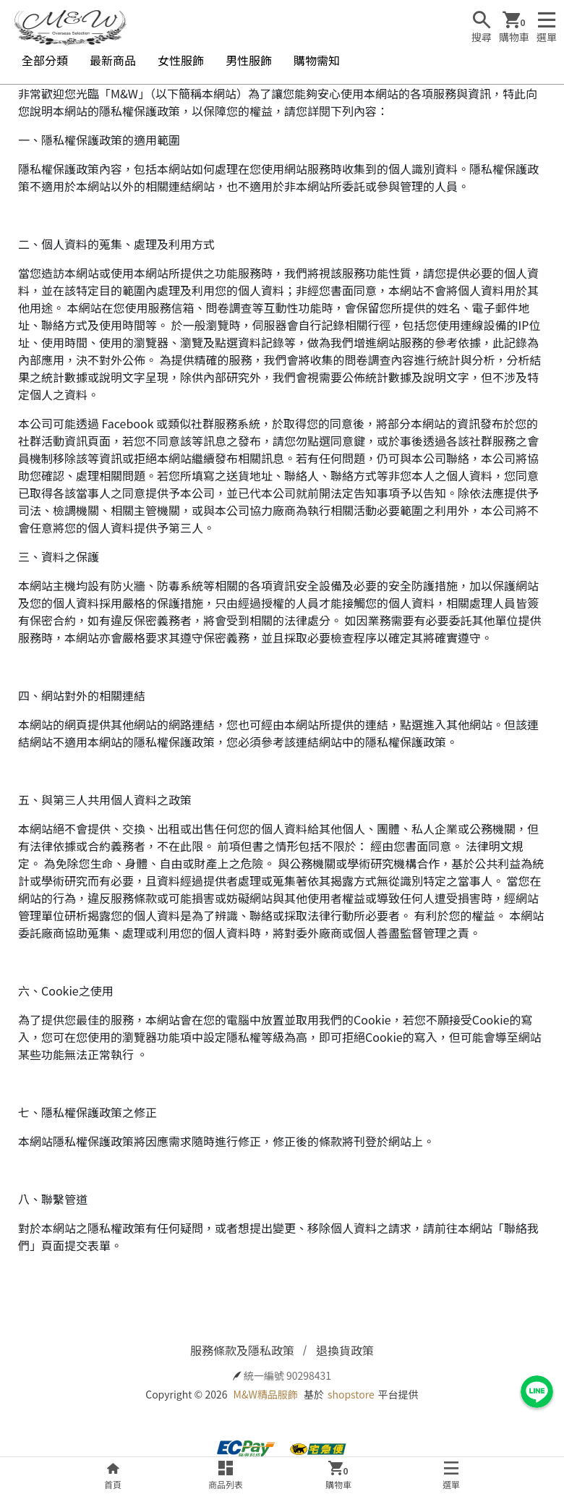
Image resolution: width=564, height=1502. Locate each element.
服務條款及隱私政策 (242, 1350)
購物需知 (317, 60)
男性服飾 (249, 60)
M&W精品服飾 (266, 1394)
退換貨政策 (345, 1350)
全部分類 (45, 60)
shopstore (351, 1394)
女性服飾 (181, 60)
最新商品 (113, 60)
